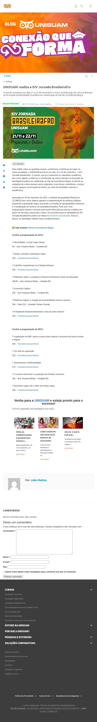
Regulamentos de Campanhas (69, 696)
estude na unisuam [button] (17, 625)
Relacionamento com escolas (16, 656)
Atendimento (10, 661)
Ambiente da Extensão (60, 216)
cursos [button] (9, 589)
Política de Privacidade (25, 696)
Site (5, 567)
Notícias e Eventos (12, 652)
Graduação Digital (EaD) (14, 599)
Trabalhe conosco (12, 674)
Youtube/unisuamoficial (28, 258)
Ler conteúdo (18, 164)
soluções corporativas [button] (20, 643)
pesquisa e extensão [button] (18, 637)
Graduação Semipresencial (15, 603)
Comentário (9, 531)
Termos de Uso (46, 696)
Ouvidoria (9, 665)
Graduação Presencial (13, 594)
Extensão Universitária (13, 616)
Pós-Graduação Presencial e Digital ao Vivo (21, 607)
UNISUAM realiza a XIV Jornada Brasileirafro (27, 16)
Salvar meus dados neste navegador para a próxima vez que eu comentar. (40, 572)
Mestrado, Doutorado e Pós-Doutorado (20, 620)
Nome (6, 557)
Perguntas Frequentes (13, 669)
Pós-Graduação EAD (13, 612)
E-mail (6, 562)
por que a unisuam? (17, 631)
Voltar (8, 81)
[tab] (48, 589)
